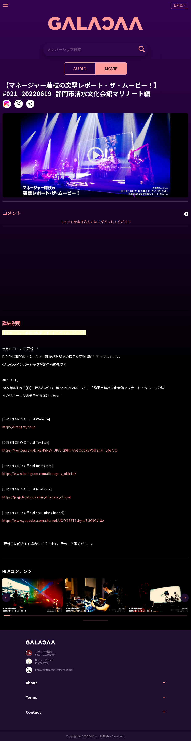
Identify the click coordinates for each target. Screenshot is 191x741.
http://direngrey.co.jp (19, 426)
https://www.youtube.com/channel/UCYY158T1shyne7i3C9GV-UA (53, 520)
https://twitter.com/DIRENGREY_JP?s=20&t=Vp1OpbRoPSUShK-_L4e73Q (59, 450)
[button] (7, 615)
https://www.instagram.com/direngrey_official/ (39, 473)
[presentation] (6, 598)
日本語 (178, 5)
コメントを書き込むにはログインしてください (95, 221)
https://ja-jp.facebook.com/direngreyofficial (36, 497)
